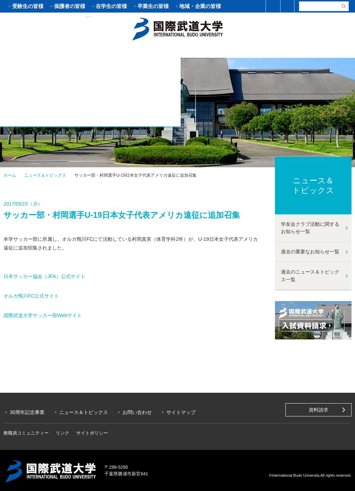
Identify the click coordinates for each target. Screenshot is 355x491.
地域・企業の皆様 (200, 6)
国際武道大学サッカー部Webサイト (42, 315)
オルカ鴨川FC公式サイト (31, 296)
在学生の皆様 (111, 6)
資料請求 (318, 410)
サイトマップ (183, 411)
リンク (62, 431)
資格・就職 (207, 51)
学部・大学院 (148, 51)
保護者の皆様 (69, 6)
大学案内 (29, 51)
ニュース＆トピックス (45, 175)
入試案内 (88, 51)
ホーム (177, 28)
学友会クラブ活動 (325, 50)
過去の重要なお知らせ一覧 (310, 251)
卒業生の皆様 (153, 6)
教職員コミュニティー (26, 431)
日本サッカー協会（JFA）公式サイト (44, 276)
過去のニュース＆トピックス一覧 (310, 275)
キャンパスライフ (266, 51)
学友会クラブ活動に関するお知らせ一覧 (310, 228)
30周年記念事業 (27, 411)
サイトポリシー (92, 431)
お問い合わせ (139, 411)
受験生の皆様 (28, 6)
